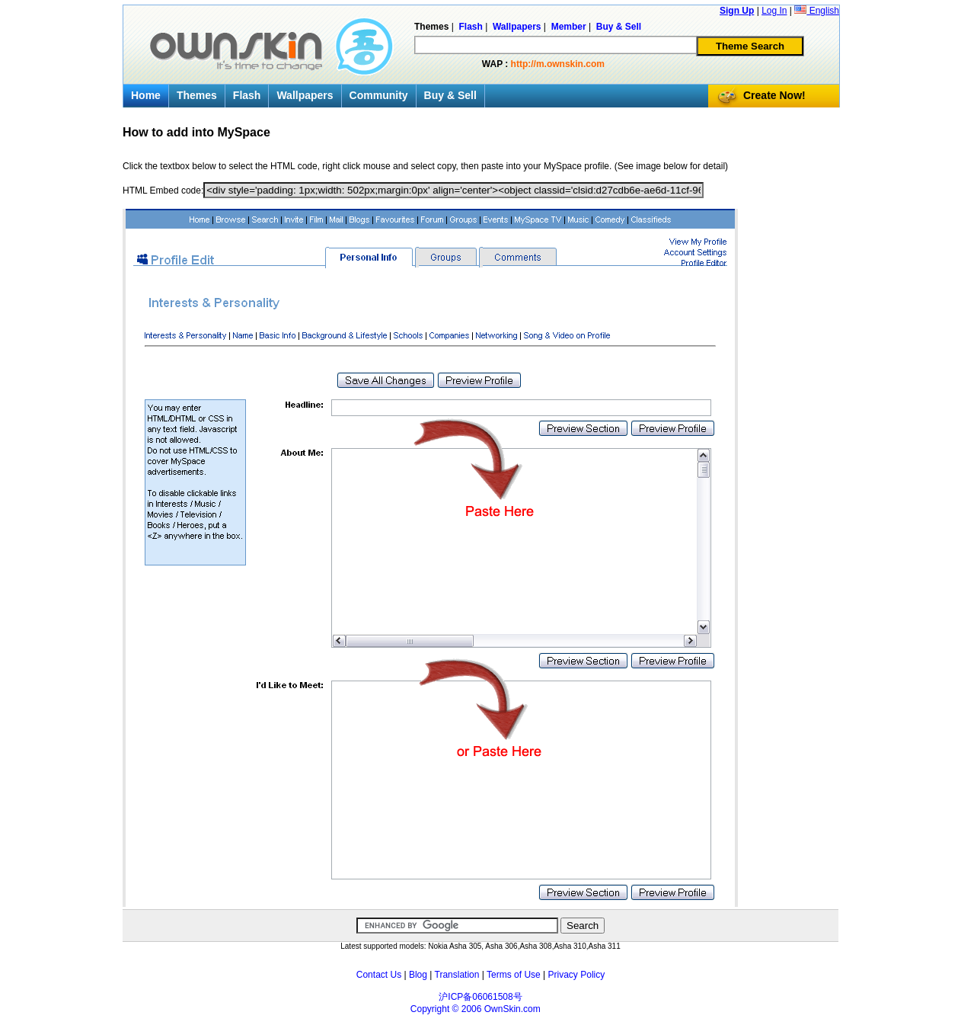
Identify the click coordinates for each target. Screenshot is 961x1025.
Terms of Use (514, 974)
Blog (418, 974)
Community (379, 95)
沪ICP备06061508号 (480, 996)
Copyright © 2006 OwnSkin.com (475, 1009)
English (816, 10)
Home (146, 95)
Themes (197, 95)
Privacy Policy (576, 974)
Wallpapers (304, 95)
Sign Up (737, 10)
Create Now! (774, 95)
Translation (457, 974)
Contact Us (378, 974)
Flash (247, 95)
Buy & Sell (450, 95)
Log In (774, 10)
